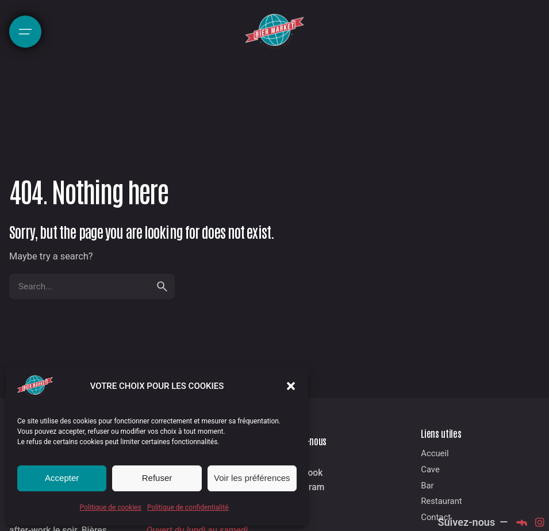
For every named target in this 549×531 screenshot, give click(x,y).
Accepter (62, 478)
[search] (162, 286)
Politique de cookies (110, 507)
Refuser (157, 478)
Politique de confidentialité (188, 507)
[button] (291, 386)
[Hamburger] (25, 32)
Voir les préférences (252, 478)
